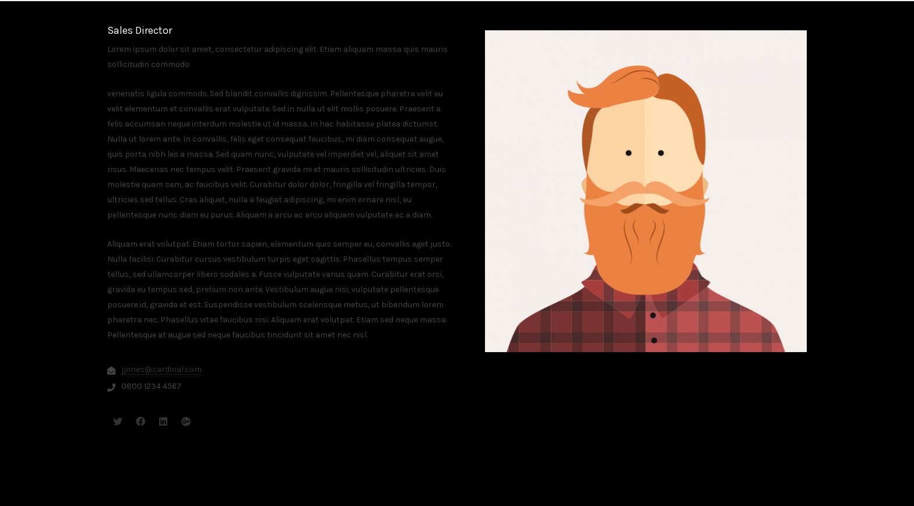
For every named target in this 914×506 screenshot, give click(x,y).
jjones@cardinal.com (161, 369)
